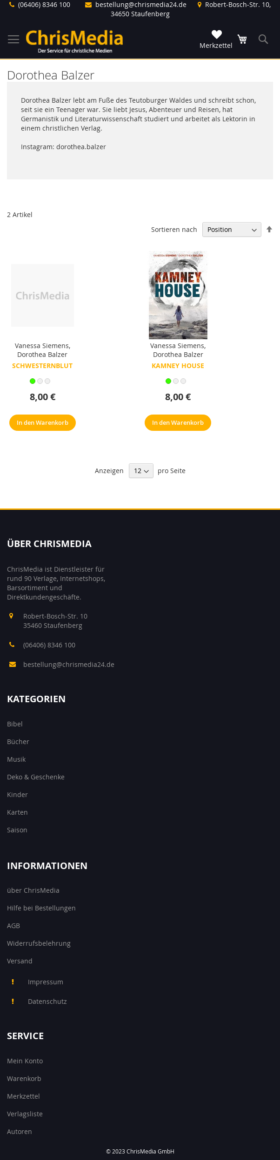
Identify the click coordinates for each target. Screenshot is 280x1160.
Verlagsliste (25, 1113)
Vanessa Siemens (42, 345)
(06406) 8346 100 (44, 4)
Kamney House (178, 365)
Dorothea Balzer (42, 354)
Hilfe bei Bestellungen (41, 907)
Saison (17, 829)
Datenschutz (47, 1001)
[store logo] (74, 41)
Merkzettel (23, 1096)
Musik (16, 759)
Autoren (19, 1131)
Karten (17, 812)
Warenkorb (24, 1078)
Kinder (17, 794)
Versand (20, 960)
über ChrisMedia (33, 890)
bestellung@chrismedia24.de (141, 4)
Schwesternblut (42, 365)
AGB (13, 925)
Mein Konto (25, 1060)
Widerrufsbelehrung (39, 943)
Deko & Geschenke (36, 776)
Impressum (45, 981)
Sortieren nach (174, 229)
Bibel (15, 723)
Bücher (18, 741)
